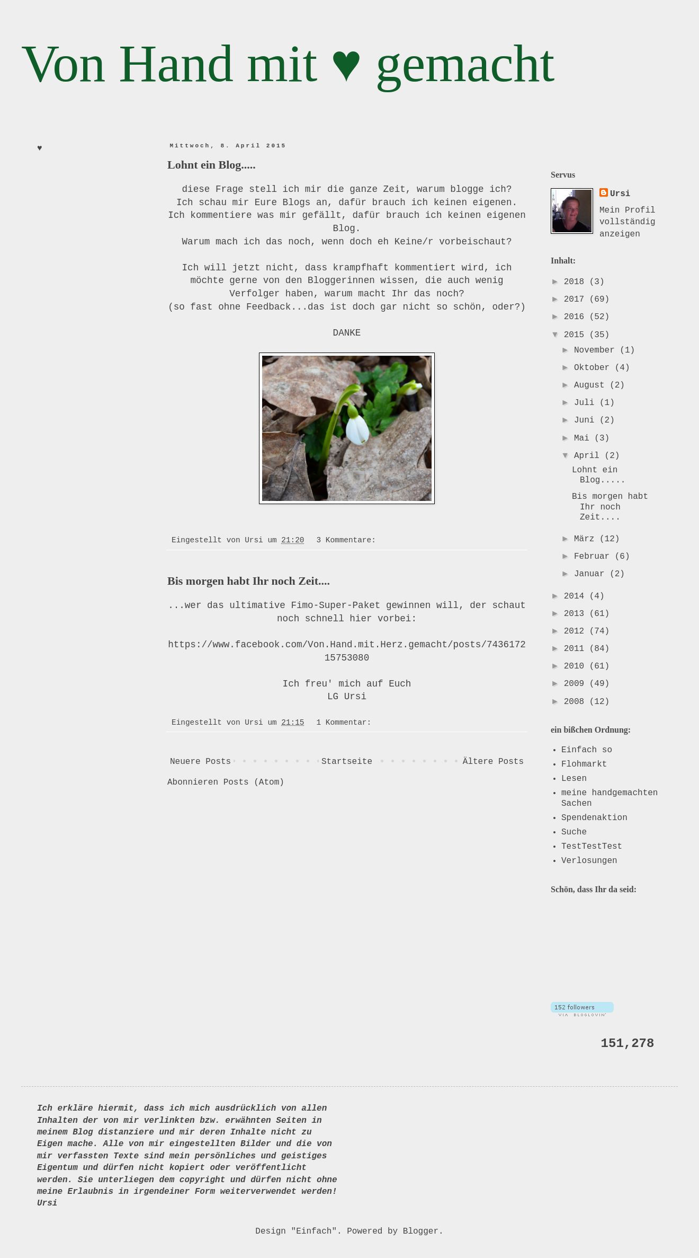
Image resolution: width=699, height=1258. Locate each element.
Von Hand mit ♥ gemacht (287, 63)
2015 (576, 335)
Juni (586, 420)
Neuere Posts (200, 762)
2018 (576, 282)
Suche (574, 832)
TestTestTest (591, 846)
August (592, 385)
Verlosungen (589, 861)
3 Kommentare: (349, 540)
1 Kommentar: (346, 722)
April (589, 456)
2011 (576, 649)
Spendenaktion (594, 818)
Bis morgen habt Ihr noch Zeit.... (248, 580)
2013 (576, 614)
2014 (576, 596)
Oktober (594, 368)
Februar (594, 556)
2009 (576, 684)
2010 (576, 666)
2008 (576, 702)
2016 (576, 317)
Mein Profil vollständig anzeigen (627, 222)
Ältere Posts (493, 762)
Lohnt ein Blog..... (211, 164)
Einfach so (586, 750)
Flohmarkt (584, 764)
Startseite (346, 762)
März (586, 539)
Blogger (420, 1231)
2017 (576, 299)
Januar (592, 574)
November (597, 350)
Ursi (620, 194)
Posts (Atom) (253, 782)
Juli (586, 403)
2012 (576, 631)
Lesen (574, 779)
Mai (584, 438)
